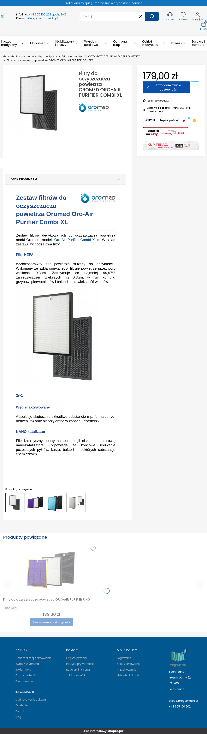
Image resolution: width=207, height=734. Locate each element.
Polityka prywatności (80, 664)
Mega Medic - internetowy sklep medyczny (30, 56)
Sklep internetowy (102, 731)
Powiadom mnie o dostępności (164, 87)
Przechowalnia (126, 670)
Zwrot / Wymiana (27, 664)
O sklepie (21, 705)
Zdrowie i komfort (73, 56)
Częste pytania (76, 658)
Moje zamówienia (128, 664)
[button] (152, 16)
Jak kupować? (75, 675)
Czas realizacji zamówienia (33, 658)
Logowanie (124, 658)
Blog (18, 717)
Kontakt (20, 711)
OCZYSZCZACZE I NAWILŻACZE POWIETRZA (114, 56)
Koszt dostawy (25, 681)
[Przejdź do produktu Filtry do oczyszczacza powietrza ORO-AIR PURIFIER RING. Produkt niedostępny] (51, 570)
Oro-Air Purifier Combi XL (75, 240)
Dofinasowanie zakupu (30, 700)
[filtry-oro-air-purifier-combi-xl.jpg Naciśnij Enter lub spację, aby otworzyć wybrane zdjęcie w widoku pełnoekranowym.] (40, 102)
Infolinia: (41, 14)
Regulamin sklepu (78, 670)
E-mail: (37, 18)
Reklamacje (23, 670)
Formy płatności (26, 675)
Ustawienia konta (128, 675)
